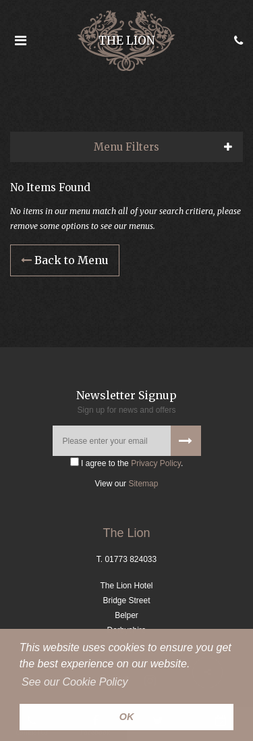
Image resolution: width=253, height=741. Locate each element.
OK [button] (126, 716)
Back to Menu (65, 260)
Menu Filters (126, 146)
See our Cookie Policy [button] (75, 682)
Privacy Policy (156, 463)
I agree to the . (127, 462)
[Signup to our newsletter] (186, 441)
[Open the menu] (20, 40)
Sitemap (143, 483)
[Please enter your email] (127, 441)
